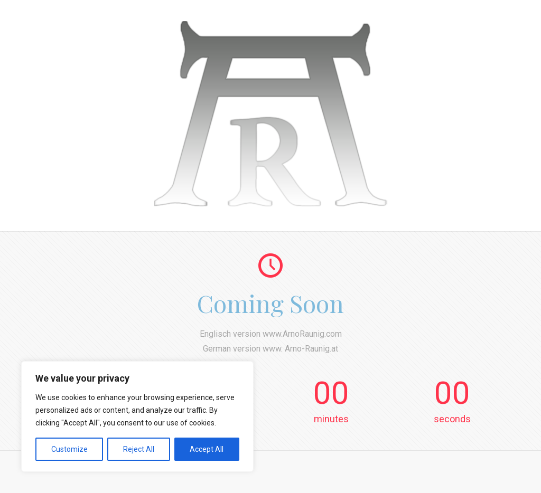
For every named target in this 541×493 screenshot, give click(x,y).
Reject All (138, 449)
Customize (69, 449)
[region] (137, 416)
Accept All (206, 449)
